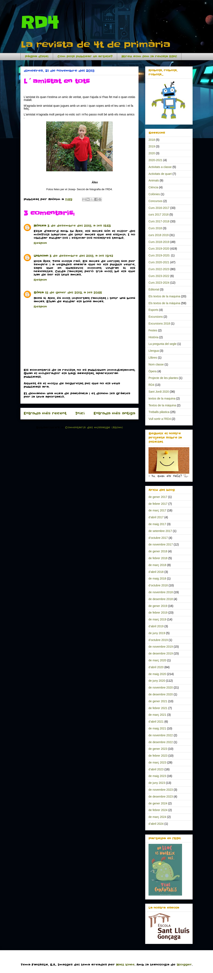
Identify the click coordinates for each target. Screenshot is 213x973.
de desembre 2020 (161, 694)
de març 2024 (157, 817)
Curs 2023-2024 (159, 282)
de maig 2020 (157, 674)
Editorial (154, 289)
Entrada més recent (45, 413)
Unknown (41, 256)
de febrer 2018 (158, 558)
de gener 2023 (158, 748)
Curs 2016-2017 (159, 208)
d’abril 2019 (156, 626)
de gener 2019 (158, 606)
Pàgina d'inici (36, 56)
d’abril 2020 (156, 667)
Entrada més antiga (114, 413)
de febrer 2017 (158, 503)
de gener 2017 (158, 497)
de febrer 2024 (158, 810)
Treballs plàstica (159, 412)
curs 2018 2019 (159, 235)
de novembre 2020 (161, 687)
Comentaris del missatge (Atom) (94, 427)
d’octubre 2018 (158, 585)
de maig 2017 (157, 524)
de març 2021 (157, 714)
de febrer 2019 (158, 612)
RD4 (39, 22)
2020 (152, 153)
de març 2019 (157, 619)
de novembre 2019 (161, 646)
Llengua (154, 350)
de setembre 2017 (160, 531)
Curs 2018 (155, 228)
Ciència (153, 187)
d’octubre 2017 (158, 537)
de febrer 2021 (158, 708)
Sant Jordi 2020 (159, 391)
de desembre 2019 (161, 653)
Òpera (153, 371)
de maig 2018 (157, 578)
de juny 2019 (157, 633)
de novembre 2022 (161, 735)
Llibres (153, 357)
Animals (154, 180)
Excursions (156, 316)
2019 (152, 146)
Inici (80, 413)
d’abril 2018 (156, 572)
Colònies (154, 194)
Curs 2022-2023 (159, 269)
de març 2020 (157, 660)
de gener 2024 (158, 803)
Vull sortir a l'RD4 (160, 418)
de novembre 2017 (161, 544)
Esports (153, 309)
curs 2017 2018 (159, 214)
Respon (40, 243)
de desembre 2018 (161, 599)
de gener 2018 (158, 551)
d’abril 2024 (156, 823)
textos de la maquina (162, 398)
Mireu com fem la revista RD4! (149, 56)
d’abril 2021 (156, 721)
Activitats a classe (160, 167)
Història (153, 337)
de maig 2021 (157, 728)
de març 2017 (157, 510)
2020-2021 (155, 160)
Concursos (155, 201)
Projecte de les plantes (163, 378)
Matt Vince (125, 965)
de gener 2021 (158, 701)
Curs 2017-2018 (159, 221)
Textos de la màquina (162, 405)
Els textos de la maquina (164, 296)
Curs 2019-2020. (159, 255)
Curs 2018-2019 (159, 242)
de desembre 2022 (161, 742)
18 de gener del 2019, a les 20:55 (73, 292)
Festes (153, 330)
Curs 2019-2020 (159, 248)
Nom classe (156, 364)
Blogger (184, 965)
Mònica (40, 226)
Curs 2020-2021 (159, 262)
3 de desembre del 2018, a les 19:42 (81, 256)
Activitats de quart (160, 173)
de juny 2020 (157, 680)
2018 (152, 139)
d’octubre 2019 (158, 640)
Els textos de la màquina (164, 303)
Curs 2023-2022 (159, 276)
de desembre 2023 (161, 796)
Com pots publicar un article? (85, 56)
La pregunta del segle (163, 344)
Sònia (39, 292)
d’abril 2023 (156, 769)
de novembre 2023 (161, 789)
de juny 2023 (157, 782)
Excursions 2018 (159, 323)
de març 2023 (157, 762)
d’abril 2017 (156, 517)
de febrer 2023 (158, 755)
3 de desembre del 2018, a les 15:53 (79, 226)
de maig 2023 (157, 776)
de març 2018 (157, 565)
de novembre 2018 (161, 592)
